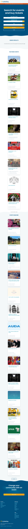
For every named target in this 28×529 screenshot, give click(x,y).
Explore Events (3, 502)
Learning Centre (17, 515)
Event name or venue (14, 16)
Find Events (14, 27)
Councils (16, 504)
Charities (16, 503)
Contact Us (16, 513)
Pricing (1, 504)
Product (2, 503)
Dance (15, 505)
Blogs (15, 514)
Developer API (17, 516)
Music (15, 507)
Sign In (1, 507)
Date (14, 23)
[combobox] (14, 21)
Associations (16, 502)
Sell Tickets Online (3, 505)
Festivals (16, 506)
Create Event (14, 494)
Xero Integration (17, 517)
